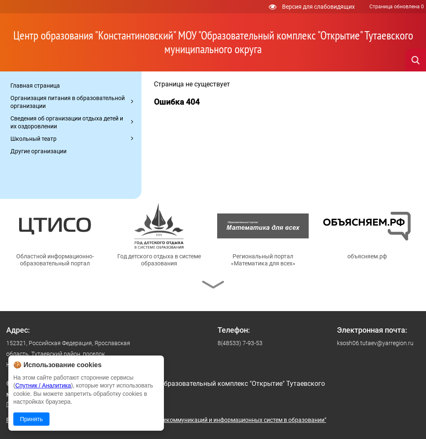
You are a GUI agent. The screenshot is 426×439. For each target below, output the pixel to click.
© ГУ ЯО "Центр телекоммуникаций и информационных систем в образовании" (219, 420)
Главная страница (35, 85)
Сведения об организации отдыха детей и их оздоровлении (66, 122)
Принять (31, 419)
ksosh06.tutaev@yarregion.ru (375, 343)
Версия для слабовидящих (312, 6)
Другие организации (38, 151)
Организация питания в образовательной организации (67, 102)
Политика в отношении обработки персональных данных (84, 404)
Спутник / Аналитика (43, 385)
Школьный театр (33, 138)
